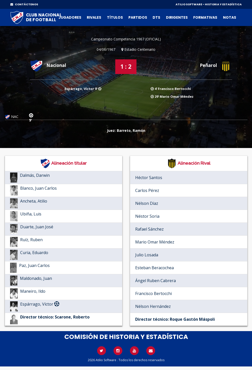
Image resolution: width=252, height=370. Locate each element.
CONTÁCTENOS (24, 4)
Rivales (94, 17)
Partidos (137, 17)
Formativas (205, 17)
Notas (229, 17)
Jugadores (70, 17)
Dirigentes (177, 17)
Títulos (115, 17)
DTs (156, 17)
